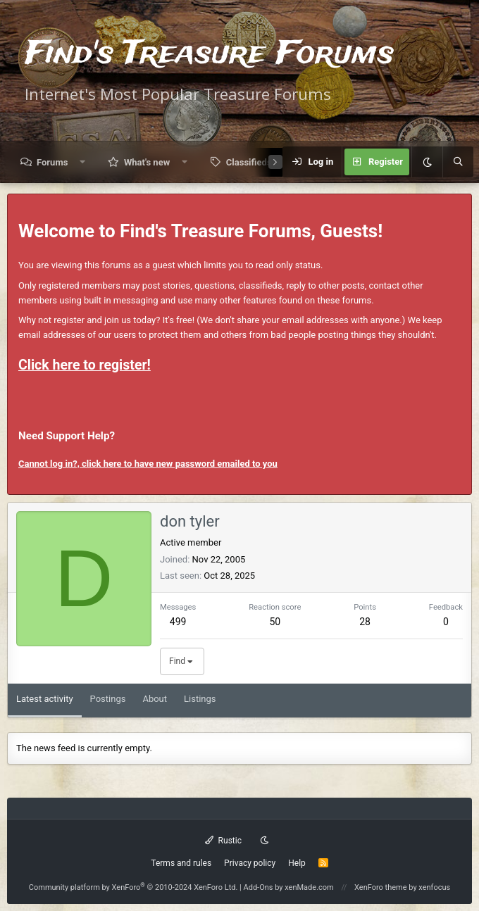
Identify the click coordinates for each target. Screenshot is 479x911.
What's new (147, 162)
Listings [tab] (200, 698)
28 (365, 621)
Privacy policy (249, 863)
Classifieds (249, 162)
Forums (52, 162)
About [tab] (154, 698)
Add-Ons (258, 887)
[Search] (457, 161)
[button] (83, 162)
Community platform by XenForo (133, 887)
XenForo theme (380, 887)
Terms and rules (181, 863)
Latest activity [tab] (44, 698)
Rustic (223, 841)
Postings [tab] (108, 698)
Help (297, 863)
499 (178, 621)
